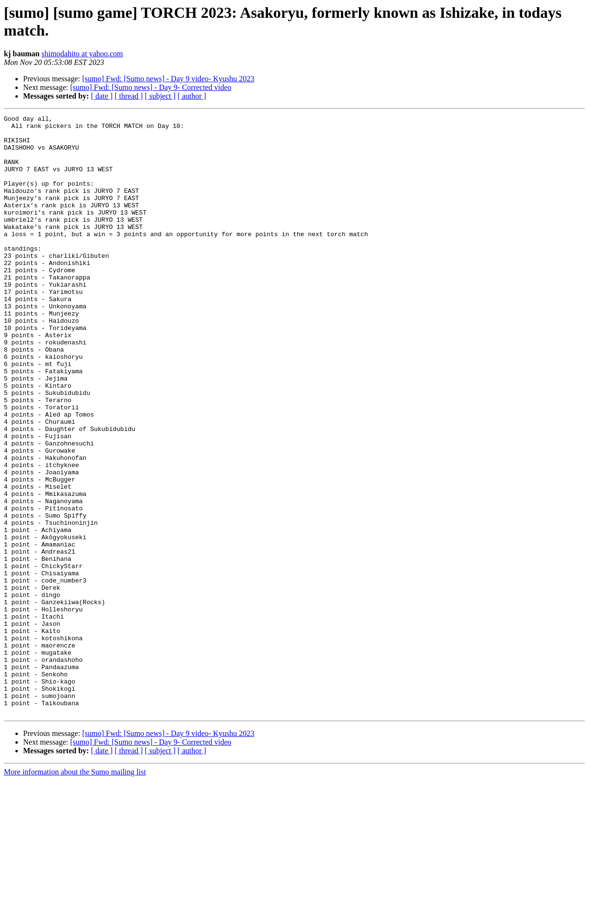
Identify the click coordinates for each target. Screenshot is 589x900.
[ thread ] (129, 96)
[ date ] (102, 96)
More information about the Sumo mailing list (75, 891)
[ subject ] (160, 96)
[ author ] (192, 96)
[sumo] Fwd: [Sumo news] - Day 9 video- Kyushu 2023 (168, 79)
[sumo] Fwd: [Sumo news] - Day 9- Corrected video (150, 87)
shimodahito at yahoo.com (82, 54)
